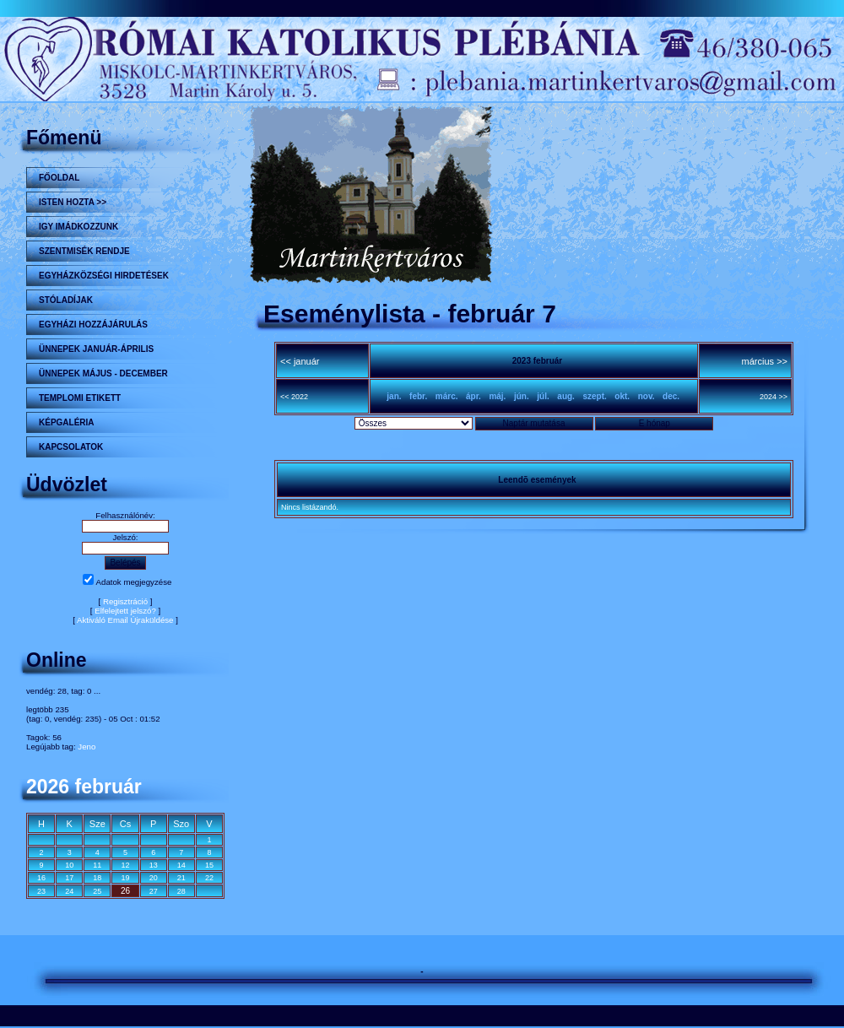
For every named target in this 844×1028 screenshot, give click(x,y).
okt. (622, 396)
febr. (418, 396)
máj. (497, 396)
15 (209, 865)
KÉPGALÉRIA (67, 422)
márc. (447, 396)
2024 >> (773, 396)
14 (181, 865)
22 (209, 878)
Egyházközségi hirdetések (104, 275)
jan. (394, 396)
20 (153, 878)
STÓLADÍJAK (66, 300)
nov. (646, 396)
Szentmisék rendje (84, 251)
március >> (764, 361)
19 (125, 878)
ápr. (473, 396)
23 (41, 891)
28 (181, 891)
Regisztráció (125, 601)
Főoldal (59, 177)
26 (125, 890)
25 (97, 891)
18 (97, 878)
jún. (521, 396)
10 (69, 865)
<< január (299, 361)
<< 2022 (294, 396)
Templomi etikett (80, 398)
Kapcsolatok (71, 447)
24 (69, 891)
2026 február (84, 787)
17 (69, 878)
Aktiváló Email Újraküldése (125, 620)
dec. (671, 396)
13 (153, 865)
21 (181, 878)
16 (41, 878)
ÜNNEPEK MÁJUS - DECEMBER (103, 373)
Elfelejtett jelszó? (125, 610)
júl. (543, 396)
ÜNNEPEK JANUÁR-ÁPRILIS (96, 349)
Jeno (86, 746)
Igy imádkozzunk (78, 226)
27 (153, 891)
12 (125, 865)
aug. (566, 396)
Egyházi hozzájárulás (93, 324)
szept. (594, 396)
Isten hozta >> (72, 202)
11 (97, 865)
